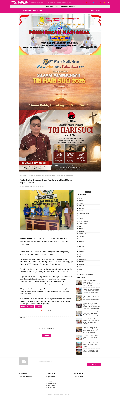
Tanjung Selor (83, 223)
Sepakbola (72, 6)
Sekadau (81, 198)
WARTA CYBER (59, 393)
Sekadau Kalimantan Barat (86, 274)
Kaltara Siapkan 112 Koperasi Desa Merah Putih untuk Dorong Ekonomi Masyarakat (91, 321)
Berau (80, 256)
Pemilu (56, 6)
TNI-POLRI (81, 211)
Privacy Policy (51, 384)
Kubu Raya (81, 251)
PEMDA (80, 203)
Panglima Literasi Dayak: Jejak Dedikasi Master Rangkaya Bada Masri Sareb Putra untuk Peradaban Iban (91, 306)
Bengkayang (82, 249)
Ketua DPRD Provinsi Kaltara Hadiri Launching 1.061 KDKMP (91, 344)
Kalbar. (81, 218)
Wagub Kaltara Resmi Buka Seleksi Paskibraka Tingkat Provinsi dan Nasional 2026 (91, 290)
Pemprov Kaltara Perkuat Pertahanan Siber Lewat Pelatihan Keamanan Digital (91, 313)
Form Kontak (51, 379)
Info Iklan (50, 381)
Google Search (51, 386)
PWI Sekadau (82, 233)
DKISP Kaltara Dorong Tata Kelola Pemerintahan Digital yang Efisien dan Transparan (91, 297)
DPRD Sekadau (64, 6)
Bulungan (81, 241)
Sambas (81, 269)
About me (50, 377)
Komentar (46, 335)
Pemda (47, 6)
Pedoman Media (52, 383)
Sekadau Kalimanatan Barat (86, 272)
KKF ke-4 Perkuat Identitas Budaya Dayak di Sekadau (90, 350)
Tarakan (81, 236)
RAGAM (81, 228)
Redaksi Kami (51, 375)
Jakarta (81, 244)
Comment (42, 186)
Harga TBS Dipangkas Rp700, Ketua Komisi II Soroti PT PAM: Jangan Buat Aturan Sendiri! (91, 283)
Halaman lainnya (79, 375)
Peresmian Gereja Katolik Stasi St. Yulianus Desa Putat (90, 337)
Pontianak (82, 246)
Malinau (81, 226)
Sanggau (81, 239)
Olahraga (81, 231)
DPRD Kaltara (82, 259)
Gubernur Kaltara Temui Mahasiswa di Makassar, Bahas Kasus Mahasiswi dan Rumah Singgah (90, 330)
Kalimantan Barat (84, 213)
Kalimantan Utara (84, 216)
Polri (80, 267)
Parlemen (81, 205)
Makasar (81, 264)
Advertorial (82, 208)
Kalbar (52, 6)
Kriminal (81, 261)
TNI (80, 254)
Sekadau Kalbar (83, 221)
